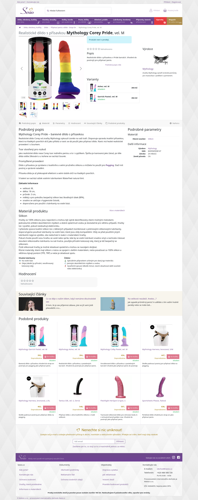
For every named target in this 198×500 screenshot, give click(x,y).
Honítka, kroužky (50, 21)
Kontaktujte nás (33, 2)
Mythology (148, 68)
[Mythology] (161, 60)
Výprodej (161, 21)
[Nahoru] (175, 123)
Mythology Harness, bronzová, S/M (157, 349)
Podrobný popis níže (113, 65)
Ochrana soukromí (27, 479)
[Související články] (93, 123)
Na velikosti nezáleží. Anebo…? (142, 298)
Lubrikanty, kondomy (123, 21)
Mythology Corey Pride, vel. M (90, 27)
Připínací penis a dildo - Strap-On (63, 27)
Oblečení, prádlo (102, 21)
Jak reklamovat (109, 474)
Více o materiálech (117, 210)
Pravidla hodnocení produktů (115, 484)
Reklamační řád (68, 474)
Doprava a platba (110, 470)
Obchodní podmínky (70, 470)
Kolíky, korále (69, 21)
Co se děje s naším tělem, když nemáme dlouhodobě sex (71, 300)
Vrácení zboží (108, 479)
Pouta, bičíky (85, 21)
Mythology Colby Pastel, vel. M (114, 349)
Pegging (110, 165)
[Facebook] (178, 457)
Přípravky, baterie (145, 21)
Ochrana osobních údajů (72, 479)
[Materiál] (44, 123)
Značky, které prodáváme (30, 484)
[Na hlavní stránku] (20, 27)
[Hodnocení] (74, 123)
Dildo (46, 27)
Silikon (150, 139)
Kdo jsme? (21, 2)
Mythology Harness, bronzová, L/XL (34, 400)
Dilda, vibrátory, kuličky (29, 21)
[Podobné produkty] (115, 123)
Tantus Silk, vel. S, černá (69, 400)
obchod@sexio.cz (164, 469)
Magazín (175, 21)
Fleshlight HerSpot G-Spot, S (113, 400)
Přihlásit (167, 2)
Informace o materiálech (30, 489)
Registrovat (176, 2)
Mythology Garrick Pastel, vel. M (33, 349)
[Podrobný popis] (26, 123)
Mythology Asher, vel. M (69, 349)
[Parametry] (58, 123)
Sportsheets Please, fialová (154, 400)
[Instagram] (173, 457)
